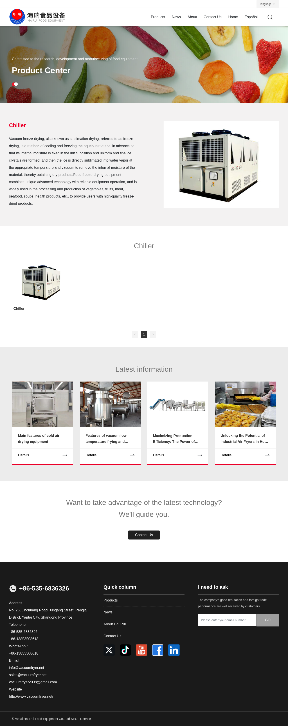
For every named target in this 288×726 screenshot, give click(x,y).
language (265, 4)
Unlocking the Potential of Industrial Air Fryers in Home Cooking (245, 441)
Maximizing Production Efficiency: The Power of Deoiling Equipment (174, 442)
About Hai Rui (115, 624)
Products (111, 600)
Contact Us (112, 636)
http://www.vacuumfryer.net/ (31, 696)
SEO (74, 719)
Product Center (41, 78)
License (85, 719)
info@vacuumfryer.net (26, 668)
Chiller (19, 309)
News (108, 612)
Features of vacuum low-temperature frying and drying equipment (107, 441)
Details (23, 455)
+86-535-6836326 (44, 588)
